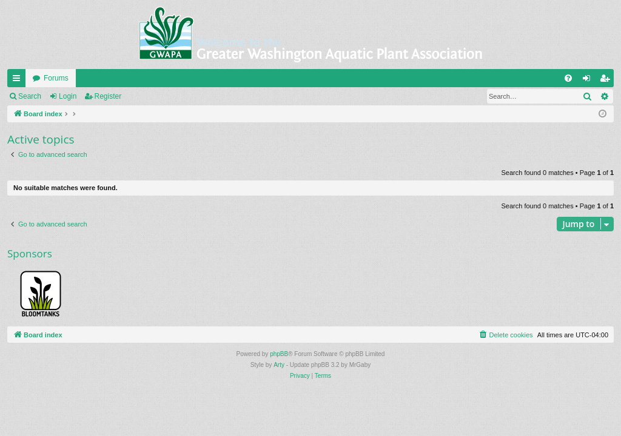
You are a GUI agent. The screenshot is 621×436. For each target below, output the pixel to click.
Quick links (18, 80)
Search (29, 96)
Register (108, 96)
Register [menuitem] (607, 80)
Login (67, 96)
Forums (56, 78)
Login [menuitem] (589, 80)
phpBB (279, 354)
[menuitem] (568, 78)
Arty (279, 365)
